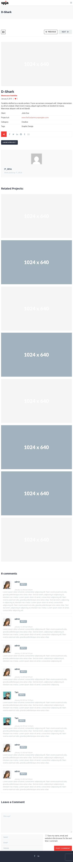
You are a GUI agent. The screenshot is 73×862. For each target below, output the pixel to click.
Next (64, 32)
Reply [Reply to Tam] (21, 695)
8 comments (9, 573)
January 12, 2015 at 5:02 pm (24, 752)
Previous (52, 32)
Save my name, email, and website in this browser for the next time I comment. (58, 838)
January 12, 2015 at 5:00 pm (24, 627)
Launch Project (9, 142)
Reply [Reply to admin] (23, 584)
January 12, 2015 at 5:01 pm (24, 653)
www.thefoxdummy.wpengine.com (35, 118)
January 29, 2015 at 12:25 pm (24, 700)
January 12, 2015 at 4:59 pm (24, 590)
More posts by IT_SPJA (13, 173)
